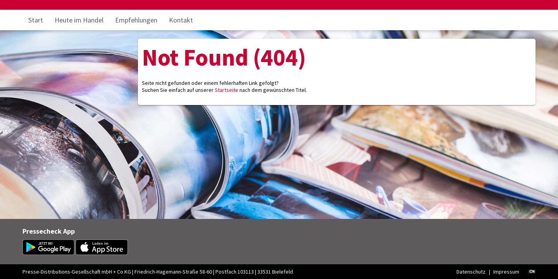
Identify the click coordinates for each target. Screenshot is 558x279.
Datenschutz (471, 271)
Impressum (506, 271)
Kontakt (181, 20)
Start (35, 20)
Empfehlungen (136, 20)
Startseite (226, 89)
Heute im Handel (79, 20)
